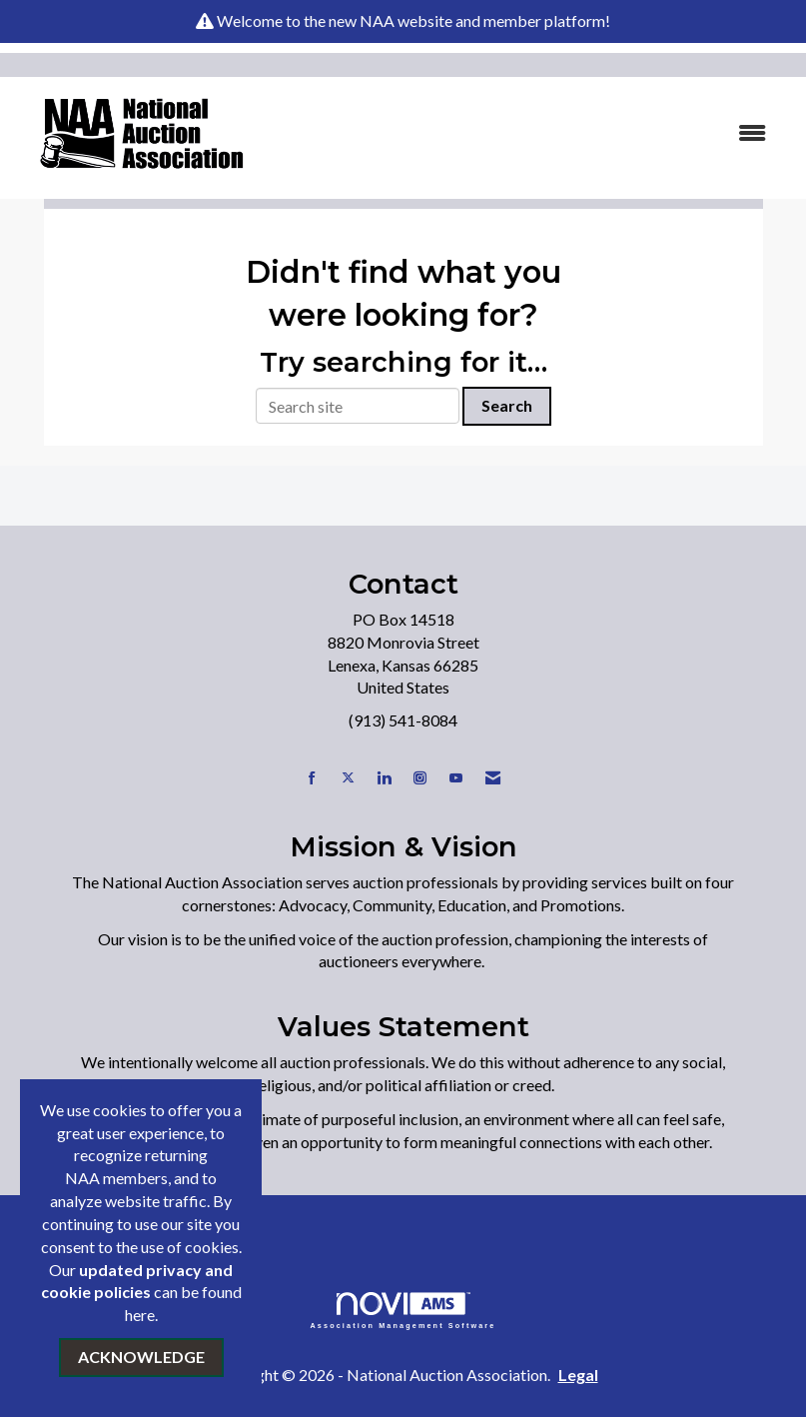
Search (506, 405)
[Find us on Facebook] (312, 777)
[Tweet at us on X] (348, 777)
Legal (578, 1374)
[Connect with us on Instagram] (419, 777)
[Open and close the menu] (528, 133)
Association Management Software (403, 1310)
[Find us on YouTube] (455, 777)
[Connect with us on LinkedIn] (384, 777)
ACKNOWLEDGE (141, 1356)
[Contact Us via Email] (492, 777)
